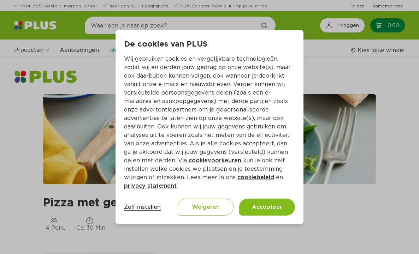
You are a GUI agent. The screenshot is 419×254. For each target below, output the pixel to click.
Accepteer (267, 207)
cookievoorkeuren (216, 160)
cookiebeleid (255, 177)
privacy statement (150, 185)
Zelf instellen (142, 207)
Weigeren (206, 207)
